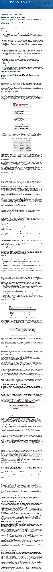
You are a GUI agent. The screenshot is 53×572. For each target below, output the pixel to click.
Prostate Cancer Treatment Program (12, 501)
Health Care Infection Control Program (12, 521)
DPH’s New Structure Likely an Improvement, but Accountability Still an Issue (17, 186)
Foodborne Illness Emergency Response (13, 384)
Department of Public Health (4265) (13, 17)
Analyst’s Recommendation (7, 479)
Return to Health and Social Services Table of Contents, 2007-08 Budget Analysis (14, 571)
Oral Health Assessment (8, 550)
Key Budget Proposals (8, 31)
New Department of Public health (11, 71)
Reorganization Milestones (6, 174)
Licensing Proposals (7, 247)
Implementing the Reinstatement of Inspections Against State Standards (16, 349)
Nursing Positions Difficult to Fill (8, 299)
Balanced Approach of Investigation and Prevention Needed (14, 462)
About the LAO (6, 11)
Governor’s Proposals (5, 275)
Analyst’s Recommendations (7, 213)
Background (3, 78)
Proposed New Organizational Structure (9, 91)
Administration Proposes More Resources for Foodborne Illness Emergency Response (19, 448)
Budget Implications (5, 159)
